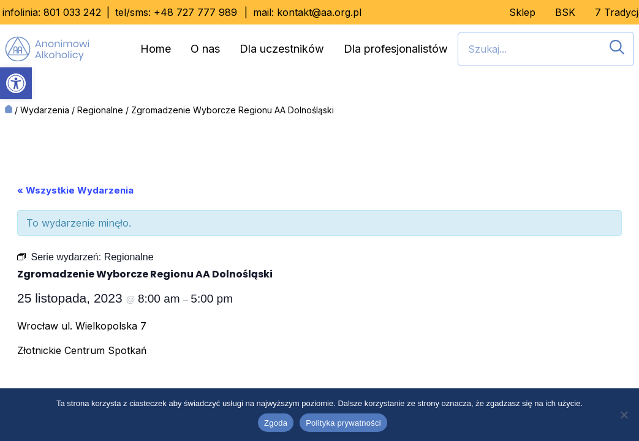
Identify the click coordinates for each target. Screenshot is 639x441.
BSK (565, 12)
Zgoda (275, 423)
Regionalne (100, 110)
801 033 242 (72, 12)
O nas (205, 48)
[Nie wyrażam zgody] (624, 415)
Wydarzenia (44, 110)
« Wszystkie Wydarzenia (75, 190)
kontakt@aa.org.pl (319, 12)
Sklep (522, 12)
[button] (16, 83)
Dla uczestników (282, 48)
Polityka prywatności (343, 423)
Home (155, 48)
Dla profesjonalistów (396, 48)
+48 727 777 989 (195, 12)
